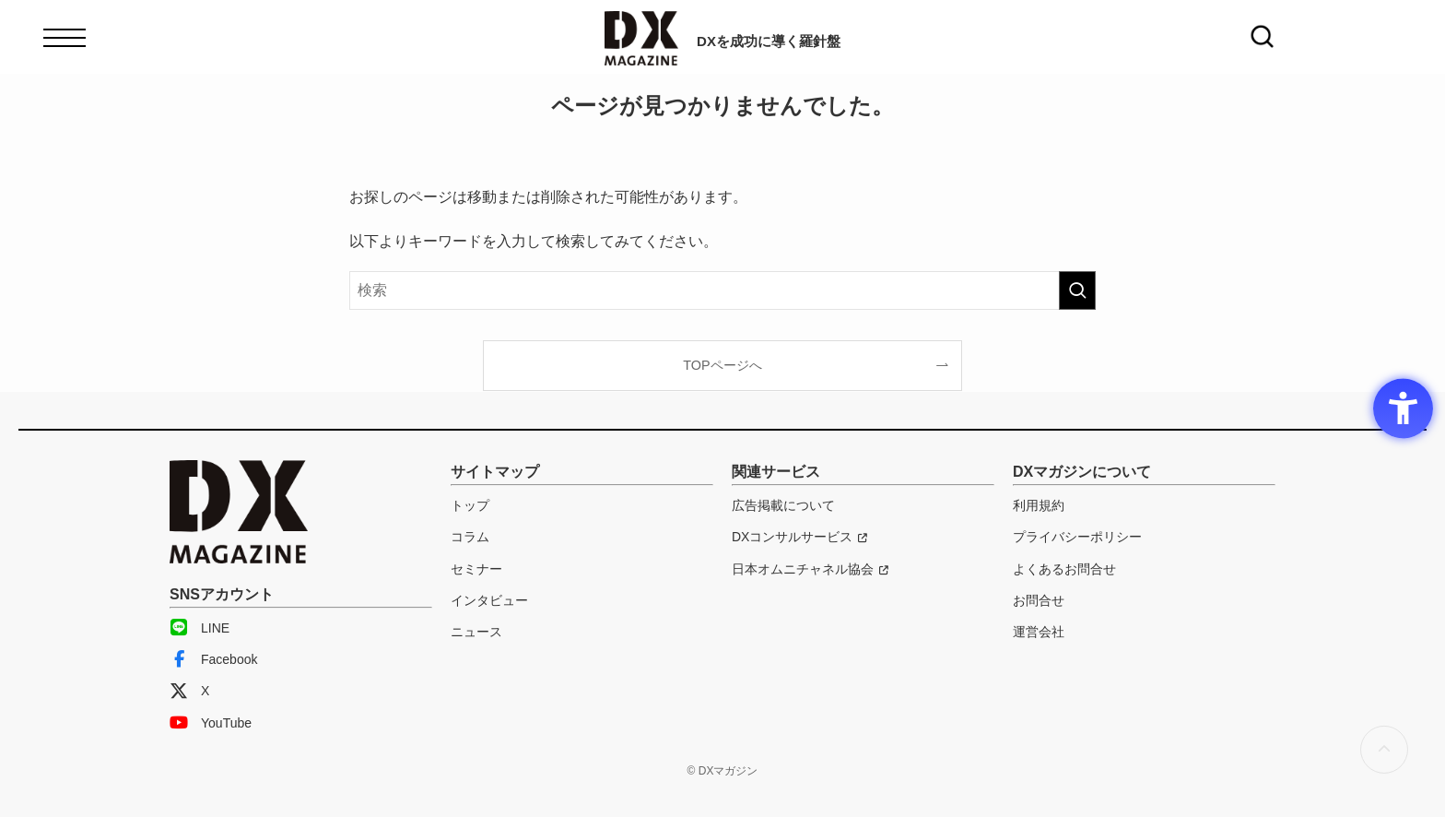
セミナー (476, 569)
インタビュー (489, 600)
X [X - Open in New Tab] (189, 690)
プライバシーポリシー (1077, 536)
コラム (470, 536)
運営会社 (1038, 631)
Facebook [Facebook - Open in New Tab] (213, 659)
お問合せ (1038, 600)
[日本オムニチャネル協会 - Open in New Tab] (810, 569)
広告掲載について (783, 505)
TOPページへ (722, 365)
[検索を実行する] (1077, 290)
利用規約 (1038, 505)
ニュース (476, 631)
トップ (470, 505)
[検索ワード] (722, 290)
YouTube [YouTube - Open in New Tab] (211, 723)
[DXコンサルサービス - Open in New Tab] (799, 536)
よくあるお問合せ (1064, 569)
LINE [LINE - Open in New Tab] (199, 628)
